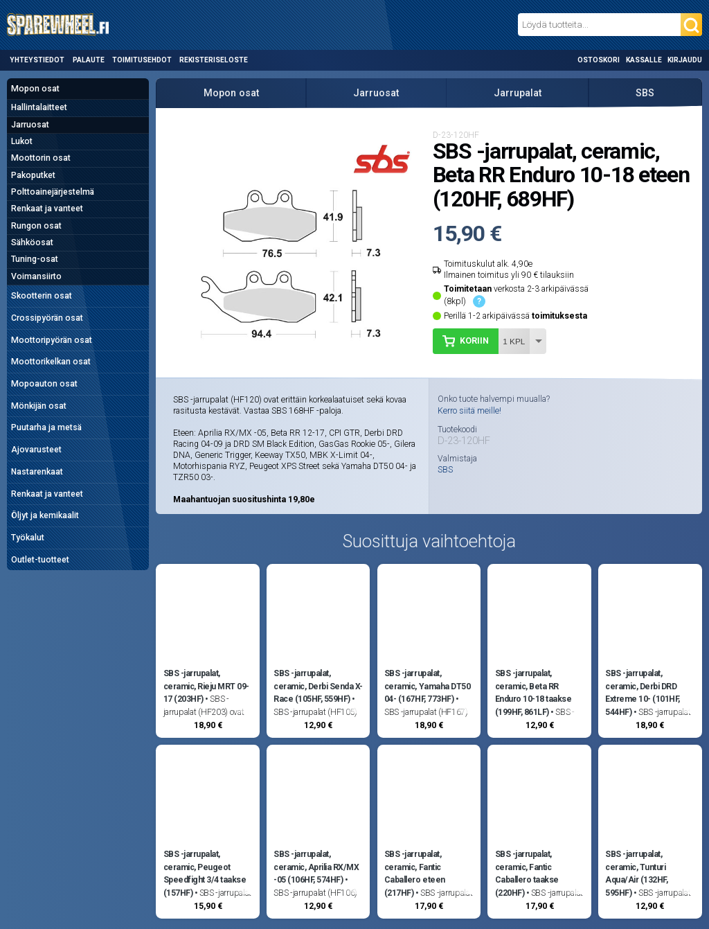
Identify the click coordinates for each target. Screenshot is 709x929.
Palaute (89, 59)
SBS (645, 92)
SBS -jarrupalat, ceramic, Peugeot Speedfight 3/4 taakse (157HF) (204, 873)
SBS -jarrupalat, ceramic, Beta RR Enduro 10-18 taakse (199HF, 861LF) (533, 692)
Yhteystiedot (37, 59)
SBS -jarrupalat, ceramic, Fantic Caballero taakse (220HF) (527, 873)
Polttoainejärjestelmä (52, 192)
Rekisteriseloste (213, 59)
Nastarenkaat (37, 472)
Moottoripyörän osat (51, 340)
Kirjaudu (684, 59)
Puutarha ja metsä (46, 427)
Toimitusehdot (142, 59)
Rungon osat (36, 226)
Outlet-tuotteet (40, 560)
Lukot (22, 141)
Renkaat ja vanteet (47, 208)
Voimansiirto (36, 276)
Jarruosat (30, 125)
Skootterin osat (41, 296)
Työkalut (27, 537)
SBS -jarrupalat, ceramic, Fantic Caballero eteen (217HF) (414, 873)
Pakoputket (33, 175)
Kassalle (644, 59)
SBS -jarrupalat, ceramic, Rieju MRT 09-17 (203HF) (206, 686)
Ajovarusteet (36, 449)
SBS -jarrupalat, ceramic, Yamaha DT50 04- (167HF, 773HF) (427, 686)
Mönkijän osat (38, 406)
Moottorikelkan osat (51, 361)
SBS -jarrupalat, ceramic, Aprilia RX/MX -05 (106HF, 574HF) (316, 867)
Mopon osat (35, 89)
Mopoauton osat (44, 384)
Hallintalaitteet (39, 107)
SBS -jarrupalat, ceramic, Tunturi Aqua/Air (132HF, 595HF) (636, 873)
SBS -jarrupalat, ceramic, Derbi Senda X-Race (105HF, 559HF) (318, 686)
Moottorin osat (41, 158)
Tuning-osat (34, 259)
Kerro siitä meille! (469, 411)
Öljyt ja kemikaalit (45, 515)
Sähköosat (32, 242)
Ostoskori (598, 59)
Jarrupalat (517, 92)
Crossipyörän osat (47, 318)
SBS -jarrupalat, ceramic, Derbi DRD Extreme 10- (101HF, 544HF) (642, 692)
